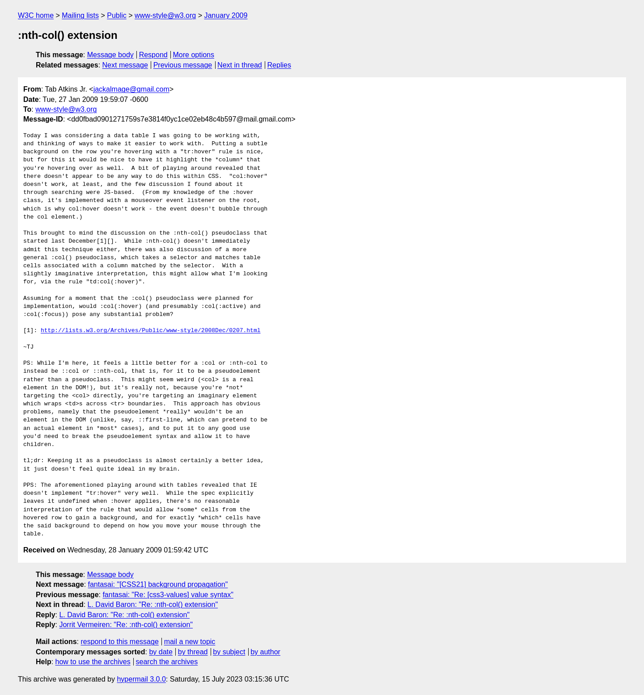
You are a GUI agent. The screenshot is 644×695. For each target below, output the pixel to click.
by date (160, 652)
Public (117, 15)
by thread (193, 652)
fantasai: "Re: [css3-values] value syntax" (167, 594)
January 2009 (225, 15)
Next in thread (239, 65)
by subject (229, 652)
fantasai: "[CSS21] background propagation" (158, 584)
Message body (110, 55)
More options (194, 55)
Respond (153, 55)
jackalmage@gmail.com (131, 89)
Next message (125, 65)
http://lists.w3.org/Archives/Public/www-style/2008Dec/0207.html (150, 331)
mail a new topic (190, 641)
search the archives (167, 662)
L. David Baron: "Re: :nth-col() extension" (153, 604)
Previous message (182, 65)
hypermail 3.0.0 (141, 679)
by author (265, 652)
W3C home (36, 15)
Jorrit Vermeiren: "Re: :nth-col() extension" (126, 624)
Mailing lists (80, 15)
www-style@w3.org (165, 15)
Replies (279, 65)
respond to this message (119, 641)
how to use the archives (93, 662)
